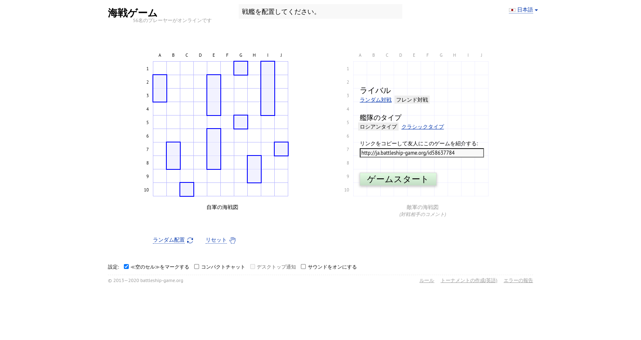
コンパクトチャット (223, 267)
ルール (426, 280)
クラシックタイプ (422, 126)
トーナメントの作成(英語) (469, 280)
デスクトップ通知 (276, 267)
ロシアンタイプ (378, 126)
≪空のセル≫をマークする (159, 267)
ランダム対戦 (376, 99)
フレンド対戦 (412, 99)
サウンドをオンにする (332, 267)
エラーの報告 (518, 280)
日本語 (525, 10)
